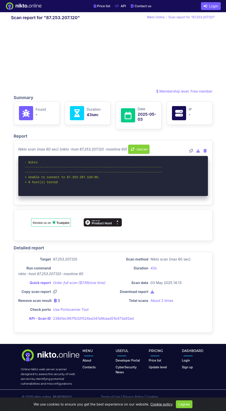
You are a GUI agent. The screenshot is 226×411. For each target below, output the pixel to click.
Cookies (152, 397)
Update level (158, 367)
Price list (102, 6)
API (120, 6)
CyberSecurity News (126, 369)
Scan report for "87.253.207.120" (191, 17)
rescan (139, 149)
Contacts (88, 367)
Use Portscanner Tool (71, 309)
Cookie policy (161, 407)
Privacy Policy (133, 397)
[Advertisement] (113, 55)
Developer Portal (128, 360)
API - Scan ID (40, 318)
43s (154, 268)
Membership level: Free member (184, 91)
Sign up (187, 367)
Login (211, 6)
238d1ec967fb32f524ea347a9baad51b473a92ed (93, 318)
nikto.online (42, 397)
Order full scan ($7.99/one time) (79, 283)
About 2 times (162, 300)
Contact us (141, 6)
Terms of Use (111, 397)
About (86, 360)
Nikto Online (156, 17)
